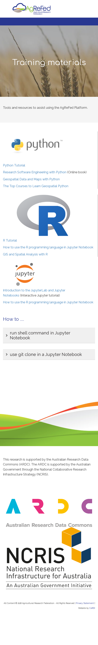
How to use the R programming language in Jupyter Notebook (48, 247)
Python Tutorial (14, 165)
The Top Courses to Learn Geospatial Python (35, 186)
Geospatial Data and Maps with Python (31, 179)
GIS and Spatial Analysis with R (25, 254)
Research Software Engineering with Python (34, 172)
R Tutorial (10, 240)
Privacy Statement (85, 603)
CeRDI (92, 608)
